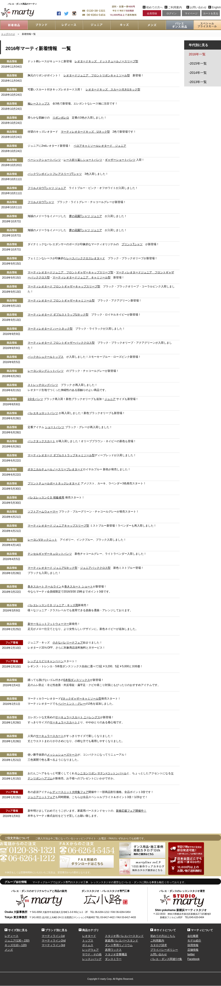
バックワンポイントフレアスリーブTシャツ (55, 174)
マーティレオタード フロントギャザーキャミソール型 (61, 300)
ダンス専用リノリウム (119, 945)
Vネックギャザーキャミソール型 (81, 698)
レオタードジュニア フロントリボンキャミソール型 (97, 75)
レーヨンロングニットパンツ (46, 370)
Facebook (193, 959)
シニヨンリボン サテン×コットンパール (102, 773)
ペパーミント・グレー (72, 703)
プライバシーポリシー (164, 949)
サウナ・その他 (92, 954)
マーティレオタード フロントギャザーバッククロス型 (61, 342)
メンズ (9, 949)
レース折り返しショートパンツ (83, 159)
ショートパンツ (54, 427)
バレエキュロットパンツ (43, 413)
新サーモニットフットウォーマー (48, 624)
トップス (87, 940)
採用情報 (192, 945)
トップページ (8, 34)
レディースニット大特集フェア (69, 792)
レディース (11, 936)
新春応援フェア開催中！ (131, 810)
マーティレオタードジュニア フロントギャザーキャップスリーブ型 (70, 272)
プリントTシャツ (132, 244)
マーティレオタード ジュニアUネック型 (52, 567)
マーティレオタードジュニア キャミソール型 (81, 277)
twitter (191, 954)
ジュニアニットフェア (41, 797)
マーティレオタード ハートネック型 (50, 328)
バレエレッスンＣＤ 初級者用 (46, 497)
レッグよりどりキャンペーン (46, 661)
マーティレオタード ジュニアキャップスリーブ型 (58, 525)
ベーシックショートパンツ (44, 159)
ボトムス (87, 945)
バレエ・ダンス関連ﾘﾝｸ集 (166, 959)
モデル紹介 (194, 940)
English (216, 7)
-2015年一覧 (198, 63)
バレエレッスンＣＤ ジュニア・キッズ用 (53, 605)
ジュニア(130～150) (17, 940)
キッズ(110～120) (16, 945)
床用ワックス (113, 949)
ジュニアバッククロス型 (95, 567)
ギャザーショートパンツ (120, 159)
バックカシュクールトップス (46, 356)
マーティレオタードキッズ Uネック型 (85, 131)
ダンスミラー (113, 959)
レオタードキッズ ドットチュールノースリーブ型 (106, 61)
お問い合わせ (198, 7)
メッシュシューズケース (62, 754)
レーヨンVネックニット (42, 539)
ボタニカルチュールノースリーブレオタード (55, 469)
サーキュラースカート (63, 722)
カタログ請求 (158, 945)
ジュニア (110, 399)
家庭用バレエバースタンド (121, 940)
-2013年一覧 (198, 82)
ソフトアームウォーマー (43, 511)
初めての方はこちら (162, 936)
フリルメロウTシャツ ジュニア (47, 188)
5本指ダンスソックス (77, 680)
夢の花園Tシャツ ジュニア (85, 216)
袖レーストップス (39, 103)
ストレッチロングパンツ (43, 385)
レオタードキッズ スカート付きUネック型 (113, 89)
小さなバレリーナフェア (67, 642)
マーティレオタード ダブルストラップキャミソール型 (61, 455)
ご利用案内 (175, 7)
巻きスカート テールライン (44, 586)
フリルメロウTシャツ (41, 202)
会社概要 (192, 936)
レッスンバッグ (92, 959)
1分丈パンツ (35, 399)
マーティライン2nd (54, 940)
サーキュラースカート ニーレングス (77, 717)
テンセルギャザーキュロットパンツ (50, 553)
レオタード (89, 936)
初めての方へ (154, 7)
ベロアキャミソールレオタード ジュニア (100, 145)
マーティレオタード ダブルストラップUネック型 (58, 314)
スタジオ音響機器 (116, 954)
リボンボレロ (60, 117)
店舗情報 (192, 949)
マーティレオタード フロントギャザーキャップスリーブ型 (64, 286)
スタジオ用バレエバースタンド (124, 936)
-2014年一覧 (198, 72)
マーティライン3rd (53, 945)
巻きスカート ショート (78, 586)
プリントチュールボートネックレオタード (54, 483)
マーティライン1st (53, 936)
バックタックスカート (41, 441)
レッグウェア (90, 949)
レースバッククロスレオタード (85, 258)
